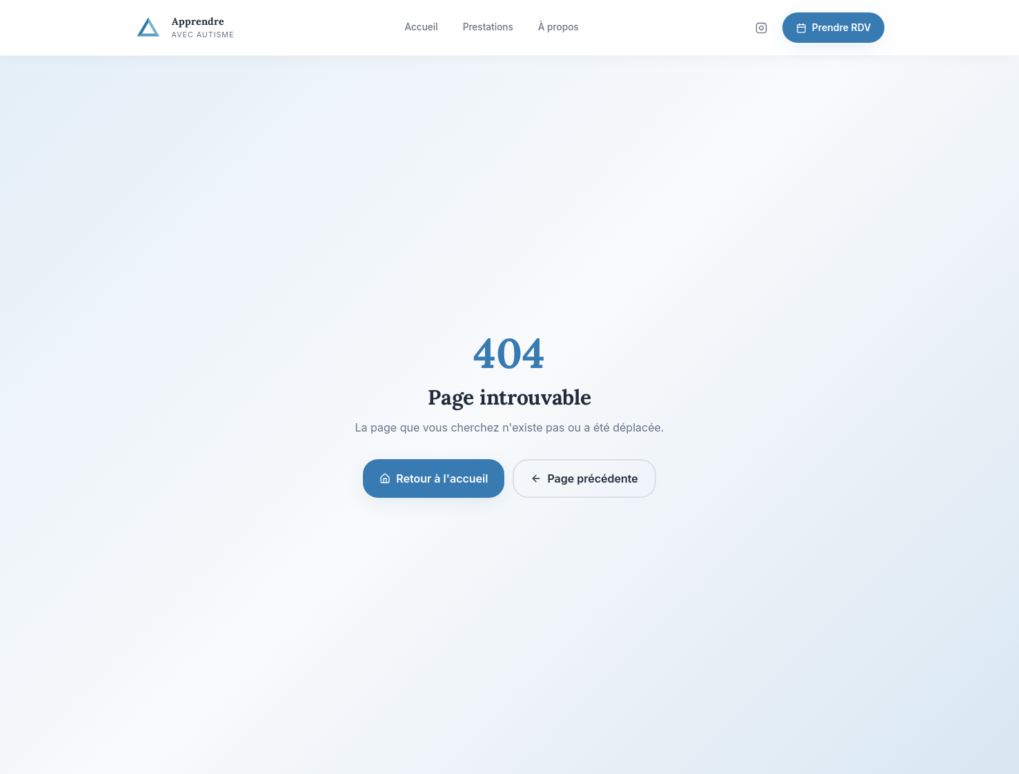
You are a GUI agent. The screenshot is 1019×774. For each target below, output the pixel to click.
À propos (558, 26)
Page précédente (584, 478)
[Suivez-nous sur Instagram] (761, 27)
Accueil (420, 26)
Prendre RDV (833, 27)
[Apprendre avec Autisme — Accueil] (185, 27)
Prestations (488, 26)
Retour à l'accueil (433, 478)
